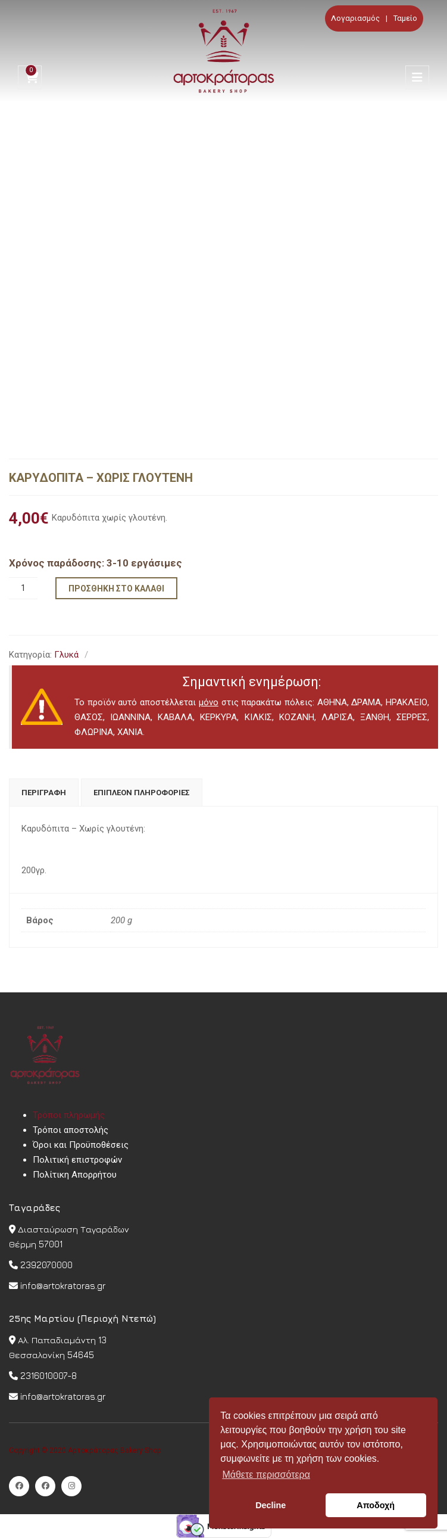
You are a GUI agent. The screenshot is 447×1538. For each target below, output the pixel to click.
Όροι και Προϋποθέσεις (81, 1145)
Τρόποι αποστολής (70, 1130)
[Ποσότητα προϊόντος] (23, 588)
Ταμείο (405, 18)
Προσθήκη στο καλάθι (116, 588)
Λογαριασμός (355, 18)
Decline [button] (270, 1505)
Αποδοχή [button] (376, 1505)
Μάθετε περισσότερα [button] (266, 1474)
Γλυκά (66, 654)
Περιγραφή (43, 792)
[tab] (44, 793)
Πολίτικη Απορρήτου (75, 1174)
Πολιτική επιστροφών (77, 1159)
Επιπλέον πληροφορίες (141, 792)
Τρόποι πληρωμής (69, 1115)
